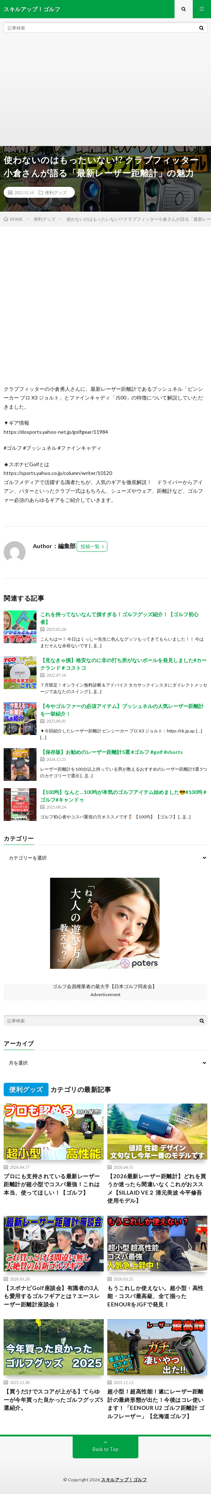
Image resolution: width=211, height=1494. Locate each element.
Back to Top (106, 1449)
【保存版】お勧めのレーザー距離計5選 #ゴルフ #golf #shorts (111, 752)
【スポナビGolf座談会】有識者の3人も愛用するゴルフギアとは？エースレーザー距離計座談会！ (52, 1296)
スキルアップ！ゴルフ (124, 1479)
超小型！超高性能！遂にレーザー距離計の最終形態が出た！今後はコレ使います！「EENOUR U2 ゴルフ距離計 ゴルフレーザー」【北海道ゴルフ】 (155, 1403)
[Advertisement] (105, 91)
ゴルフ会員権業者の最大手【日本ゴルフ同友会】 (105, 986)
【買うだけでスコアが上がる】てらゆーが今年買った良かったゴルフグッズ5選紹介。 (53, 1399)
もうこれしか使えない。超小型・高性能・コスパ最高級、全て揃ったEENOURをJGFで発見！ (155, 1296)
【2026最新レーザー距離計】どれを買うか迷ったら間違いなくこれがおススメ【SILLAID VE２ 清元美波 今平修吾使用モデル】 (156, 1188)
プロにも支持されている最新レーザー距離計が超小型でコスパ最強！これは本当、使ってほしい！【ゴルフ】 (52, 1184)
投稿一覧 (90, 546)
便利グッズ (56, 192)
